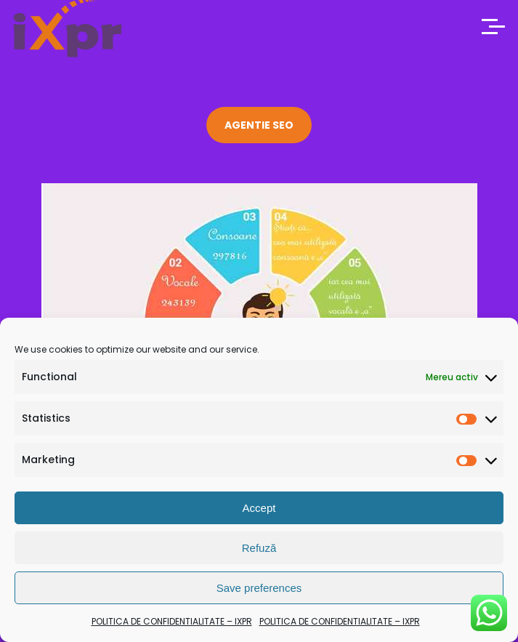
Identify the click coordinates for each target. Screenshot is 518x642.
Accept (259, 508)
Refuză (259, 548)
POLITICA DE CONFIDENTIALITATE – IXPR (172, 621)
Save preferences (259, 588)
